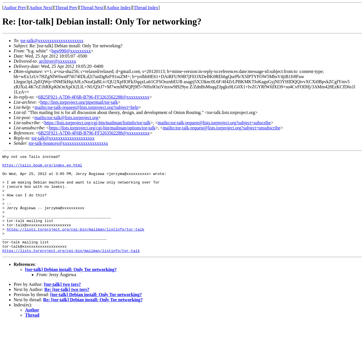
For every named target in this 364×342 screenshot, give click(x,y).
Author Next (40, 7)
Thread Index (146, 7)
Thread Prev (66, 7)
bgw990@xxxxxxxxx (71, 50)
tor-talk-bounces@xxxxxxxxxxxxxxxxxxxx (68, 143)
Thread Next (91, 7)
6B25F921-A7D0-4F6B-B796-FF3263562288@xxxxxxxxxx (93, 97)
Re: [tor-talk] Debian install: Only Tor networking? (93, 319)
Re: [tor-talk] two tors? (66, 309)
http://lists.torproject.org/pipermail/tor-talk (79, 102)
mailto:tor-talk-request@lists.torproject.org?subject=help (86, 107)
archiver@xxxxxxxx (57, 61)
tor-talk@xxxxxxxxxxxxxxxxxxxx (52, 40)
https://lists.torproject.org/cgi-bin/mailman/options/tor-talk (102, 127)
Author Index (118, 7)
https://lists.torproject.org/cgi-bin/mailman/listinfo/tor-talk (97, 122)
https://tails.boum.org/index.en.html (42, 167)
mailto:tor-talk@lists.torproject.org (66, 117)
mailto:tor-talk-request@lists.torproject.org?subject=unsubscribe (221, 127)
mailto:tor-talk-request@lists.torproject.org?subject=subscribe (214, 122)
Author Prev (15, 7)
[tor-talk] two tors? (62, 304)
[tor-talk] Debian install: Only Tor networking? (71, 289)
